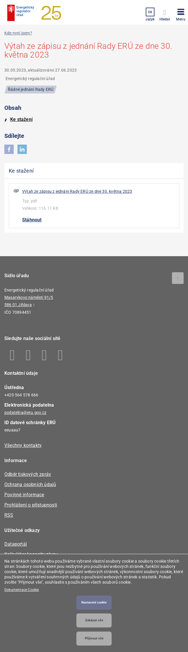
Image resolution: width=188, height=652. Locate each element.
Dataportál (15, 544)
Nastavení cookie (94, 602)
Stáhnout (32, 220)
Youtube (60, 355)
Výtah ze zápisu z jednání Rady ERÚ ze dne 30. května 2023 (77, 191)
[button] (180, 13)
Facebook (12, 355)
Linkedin (28, 355)
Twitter (44, 355)
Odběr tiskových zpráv (27, 474)
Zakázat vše (94, 620)
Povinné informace (24, 494)
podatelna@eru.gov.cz (25, 412)
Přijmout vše (94, 638)
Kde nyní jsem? (18, 33)
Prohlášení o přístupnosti (30, 505)
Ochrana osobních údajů (30, 484)
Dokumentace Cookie (21, 590)
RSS (8, 515)
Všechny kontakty (23, 445)
